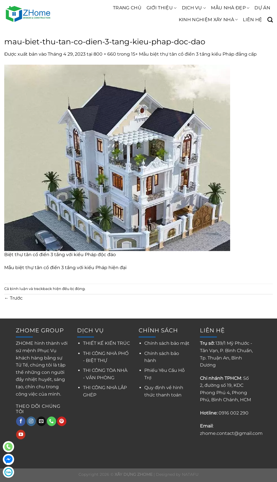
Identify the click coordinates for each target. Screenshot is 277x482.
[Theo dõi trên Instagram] (31, 421)
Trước (13, 298)
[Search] (270, 20)
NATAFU (190, 474)
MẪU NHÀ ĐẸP (230, 8)
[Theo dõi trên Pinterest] (61, 421)
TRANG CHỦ (127, 7)
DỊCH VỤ (194, 8)
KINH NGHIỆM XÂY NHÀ (208, 20)
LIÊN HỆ (252, 19)
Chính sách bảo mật (166, 343)
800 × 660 (104, 54)
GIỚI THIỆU (162, 8)
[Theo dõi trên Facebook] (20, 421)
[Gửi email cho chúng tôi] (41, 421)
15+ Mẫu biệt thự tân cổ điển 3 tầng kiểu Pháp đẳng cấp (194, 54)
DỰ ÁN (262, 7)
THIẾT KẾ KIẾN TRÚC (106, 343)
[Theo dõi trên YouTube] (20, 434)
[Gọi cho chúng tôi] (51, 421)
